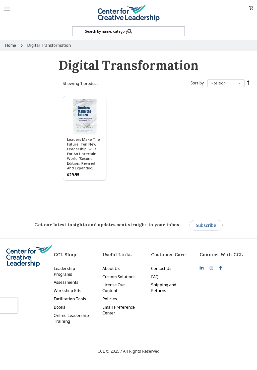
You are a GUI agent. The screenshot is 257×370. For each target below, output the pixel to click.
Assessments (66, 282)
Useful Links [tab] (117, 254)
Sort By (197, 83)
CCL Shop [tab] (65, 254)
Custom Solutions (119, 277)
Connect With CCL (221, 254)
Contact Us (161, 268)
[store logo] (128, 13)
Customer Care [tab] (168, 254)
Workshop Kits (67, 290)
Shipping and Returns (163, 287)
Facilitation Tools (70, 299)
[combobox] (128, 31)
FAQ (155, 277)
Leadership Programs (64, 271)
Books (59, 307)
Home (11, 45)
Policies (109, 299)
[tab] (224, 254)
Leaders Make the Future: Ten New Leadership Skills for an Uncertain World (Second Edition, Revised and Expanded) (83, 153)
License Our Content (113, 287)
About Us (111, 268)
